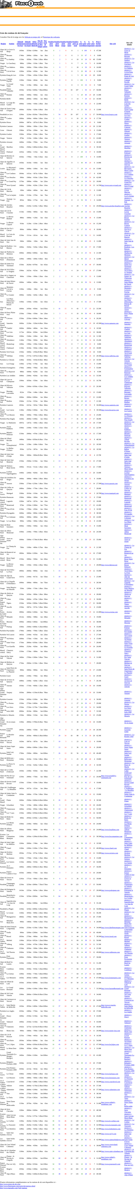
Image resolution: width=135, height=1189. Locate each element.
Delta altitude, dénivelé (34, 44)
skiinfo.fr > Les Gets (128, 332)
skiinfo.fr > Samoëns (128, 323)
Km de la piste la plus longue (40, 43)
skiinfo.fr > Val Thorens (128, 952)
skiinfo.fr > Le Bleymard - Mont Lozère (129, 168)
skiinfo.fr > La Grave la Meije (129, 50)
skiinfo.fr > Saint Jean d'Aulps (128, 455)
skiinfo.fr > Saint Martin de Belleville (128, 1006)
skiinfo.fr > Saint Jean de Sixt (128, 241)
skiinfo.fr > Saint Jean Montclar (128, 461)
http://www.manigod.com (110, 493)
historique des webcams (51, 37)
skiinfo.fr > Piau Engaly (128, 419)
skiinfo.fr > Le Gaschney (129, 63)
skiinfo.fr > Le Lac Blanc (129, 521)
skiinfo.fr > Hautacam (128, 497)
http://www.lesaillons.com (110, 830)
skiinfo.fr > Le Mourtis (129, 715)
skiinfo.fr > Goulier (128, 134)
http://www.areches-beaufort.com (112, 206)
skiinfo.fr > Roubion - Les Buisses (129, 247)
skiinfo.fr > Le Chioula (129, 360)
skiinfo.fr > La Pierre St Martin (129, 765)
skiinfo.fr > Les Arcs (128, 114)
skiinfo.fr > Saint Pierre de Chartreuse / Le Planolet (129, 670)
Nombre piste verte (51, 44)
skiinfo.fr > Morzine (128, 622)
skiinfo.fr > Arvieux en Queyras (128, 681)
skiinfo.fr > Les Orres (128, 707)
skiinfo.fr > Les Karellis (128, 646)
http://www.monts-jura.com (110, 1031)
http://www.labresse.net (109, 565)
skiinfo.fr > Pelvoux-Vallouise (128, 386)
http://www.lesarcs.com (109, 114)
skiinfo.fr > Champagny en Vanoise (128, 884)
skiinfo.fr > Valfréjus (128, 356)
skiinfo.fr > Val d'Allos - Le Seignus (128, 270)
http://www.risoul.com (109, 936)
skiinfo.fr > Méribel (128, 940)
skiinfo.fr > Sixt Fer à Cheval (128, 229)
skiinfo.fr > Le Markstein (129, 423)
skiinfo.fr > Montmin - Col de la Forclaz (128, 289)
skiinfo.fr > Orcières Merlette (128, 853)
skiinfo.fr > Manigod (128, 493)
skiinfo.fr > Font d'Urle (128, 509)
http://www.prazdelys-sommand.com (108, 777)
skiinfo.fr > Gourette (128, 699)
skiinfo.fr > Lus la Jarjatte (129, 195)
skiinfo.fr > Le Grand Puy (129, 181)
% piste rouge (89, 44)
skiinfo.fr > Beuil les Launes (128, 963)
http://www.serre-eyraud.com (111, 185)
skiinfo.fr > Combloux (128, 969)
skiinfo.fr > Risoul (128, 936)
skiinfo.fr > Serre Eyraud (128, 185)
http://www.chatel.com (109, 848)
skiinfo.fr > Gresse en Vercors (128, 878)
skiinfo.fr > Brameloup (128, 344)
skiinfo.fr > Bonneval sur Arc (128, 553)
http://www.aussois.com (109, 483)
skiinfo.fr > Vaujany (128, 692)
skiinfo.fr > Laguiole (128, 501)
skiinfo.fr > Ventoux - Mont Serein (128, 467)
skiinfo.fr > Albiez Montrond (128, 532)
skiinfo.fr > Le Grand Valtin (129, 85)
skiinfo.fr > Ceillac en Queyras (128, 488)
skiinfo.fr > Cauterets (128, 405)
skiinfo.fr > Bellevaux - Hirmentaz (128, 759)
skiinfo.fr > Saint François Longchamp (129, 927)
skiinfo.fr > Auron (128, 308)
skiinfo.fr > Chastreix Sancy (128, 651)
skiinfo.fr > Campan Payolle (128, 80)
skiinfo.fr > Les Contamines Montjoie (128, 836)
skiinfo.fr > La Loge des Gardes (129, 104)
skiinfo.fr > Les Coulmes (128, 173)
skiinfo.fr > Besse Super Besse (128, 559)
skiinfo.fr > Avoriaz (128, 612)
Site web (113, 44)
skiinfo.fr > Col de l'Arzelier (128, 212)
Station (11, 44)
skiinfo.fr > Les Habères (128, 67)
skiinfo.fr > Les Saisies (128, 862)
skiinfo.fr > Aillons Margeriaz (128, 829)
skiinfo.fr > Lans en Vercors (128, 741)
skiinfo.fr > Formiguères (128, 368)
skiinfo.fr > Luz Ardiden (128, 375)
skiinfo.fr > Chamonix (128, 1027)
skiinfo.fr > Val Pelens (128, 638)
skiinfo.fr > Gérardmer (128, 805)
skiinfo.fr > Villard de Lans (128, 982)
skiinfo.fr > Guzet (128, 676)
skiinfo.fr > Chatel (128, 848)
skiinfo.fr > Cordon (128, 118)
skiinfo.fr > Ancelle (128, 607)
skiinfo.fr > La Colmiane (129, 517)
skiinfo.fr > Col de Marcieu (128, 190)
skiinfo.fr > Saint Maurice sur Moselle (129, 588)
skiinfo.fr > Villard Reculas (128, 439)
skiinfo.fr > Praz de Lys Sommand (128, 777)
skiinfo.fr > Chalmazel (128, 348)
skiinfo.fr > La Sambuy (129, 59)
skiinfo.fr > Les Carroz (128, 410)
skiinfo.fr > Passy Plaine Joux (128, 313)
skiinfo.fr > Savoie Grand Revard (129, 782)
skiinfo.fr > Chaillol (128, 328)
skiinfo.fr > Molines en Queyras (128, 663)
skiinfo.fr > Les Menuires (129, 978)
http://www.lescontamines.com (111, 836)
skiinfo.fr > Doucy (128, 1016)
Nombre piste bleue (57, 44)
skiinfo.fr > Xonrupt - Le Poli (128, 200)
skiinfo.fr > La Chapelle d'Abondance (129, 582)
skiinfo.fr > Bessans (128, 55)
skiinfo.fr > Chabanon (128, 948)
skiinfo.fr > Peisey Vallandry (128, 90)
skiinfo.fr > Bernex (128, 397)
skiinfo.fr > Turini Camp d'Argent (128, 109)
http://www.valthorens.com (110, 952)
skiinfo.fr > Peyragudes (128, 513)
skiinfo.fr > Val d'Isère (128, 1040)
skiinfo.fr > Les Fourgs (128, 364)
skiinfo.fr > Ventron (128, 138)
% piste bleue (85, 44)
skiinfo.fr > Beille (128, 99)
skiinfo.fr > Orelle (128, 932)
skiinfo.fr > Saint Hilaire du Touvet (128, 282)
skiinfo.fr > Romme (128, 95)
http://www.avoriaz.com (109, 612)
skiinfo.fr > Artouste (128, 142)
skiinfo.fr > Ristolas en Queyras (128, 157)
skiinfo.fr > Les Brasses (128, 415)
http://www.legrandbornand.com (112, 988)
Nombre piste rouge (63, 44)
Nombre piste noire (69, 44)
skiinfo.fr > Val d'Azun (128, 352)
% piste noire (93, 44)
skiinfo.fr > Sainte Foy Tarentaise (128, 264)
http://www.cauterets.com (110, 405)
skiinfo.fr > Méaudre (128, 617)
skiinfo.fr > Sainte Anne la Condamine (129, 794)
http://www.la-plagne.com (110, 909)
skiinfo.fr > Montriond (128, 505)
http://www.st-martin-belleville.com (108, 1006)
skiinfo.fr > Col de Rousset (128, 1035)
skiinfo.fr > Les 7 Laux (128, 813)
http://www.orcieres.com (109, 853)
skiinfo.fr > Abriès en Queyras (128, 594)
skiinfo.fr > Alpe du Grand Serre (128, 577)
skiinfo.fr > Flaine (128, 800)
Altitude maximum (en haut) (27, 44)
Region (3, 44)
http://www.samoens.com (110, 323)
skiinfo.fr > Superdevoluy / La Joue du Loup (129, 903)
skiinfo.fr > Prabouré (128, 152)
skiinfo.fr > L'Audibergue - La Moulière (129, 788)
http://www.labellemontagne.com (112, 927)
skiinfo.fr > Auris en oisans (128, 539)
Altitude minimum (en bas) (20, 44)
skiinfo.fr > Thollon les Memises (128, 253)
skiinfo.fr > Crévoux (128, 318)
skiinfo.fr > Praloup (128, 627)
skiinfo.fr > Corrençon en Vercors (129, 1000)
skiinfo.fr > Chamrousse (128, 809)
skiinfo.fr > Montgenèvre (128, 917)
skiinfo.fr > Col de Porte (128, 71)
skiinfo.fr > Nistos (128, 122)
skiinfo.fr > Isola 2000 (128, 711)
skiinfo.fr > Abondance (128, 340)
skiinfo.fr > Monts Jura (128, 1031)
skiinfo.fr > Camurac (128, 126)
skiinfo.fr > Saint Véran (128, 642)
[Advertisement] (103, 15)
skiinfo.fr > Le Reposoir (129, 372)
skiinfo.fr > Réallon (128, 401)
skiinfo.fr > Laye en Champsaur (128, 380)
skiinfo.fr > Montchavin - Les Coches (129, 896)
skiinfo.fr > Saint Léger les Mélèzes (128, 843)
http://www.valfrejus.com (110, 356)
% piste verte (81, 44)
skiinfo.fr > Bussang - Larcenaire (128, 392)
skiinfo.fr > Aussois (128, 483)
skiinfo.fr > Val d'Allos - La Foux (128, 571)
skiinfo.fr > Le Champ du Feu (129, 547)
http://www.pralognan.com (110, 890)
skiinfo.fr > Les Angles (128, 1011)
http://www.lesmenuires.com (111, 978)
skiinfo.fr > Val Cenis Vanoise (128, 994)
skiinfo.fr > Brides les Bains (128, 818)
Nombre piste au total (75, 44)
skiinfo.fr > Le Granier (129, 295)
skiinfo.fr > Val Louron (128, 634)
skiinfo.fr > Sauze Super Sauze (128, 747)
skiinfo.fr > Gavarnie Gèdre (128, 730)
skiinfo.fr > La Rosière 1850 (129, 735)
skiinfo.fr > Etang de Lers (129, 75)
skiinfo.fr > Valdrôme (128, 336)
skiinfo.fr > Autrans (128, 686)
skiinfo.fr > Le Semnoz (129, 858)
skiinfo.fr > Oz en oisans (128, 722)
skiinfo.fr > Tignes (128, 603)
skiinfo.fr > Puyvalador (128, 631)
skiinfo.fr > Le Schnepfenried (129, 444)
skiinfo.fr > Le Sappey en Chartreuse (129, 276)
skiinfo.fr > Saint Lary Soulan (128, 753)
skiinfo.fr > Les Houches (128, 177)
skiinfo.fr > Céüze (128, 599)
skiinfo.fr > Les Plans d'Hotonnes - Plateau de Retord (128, 302)
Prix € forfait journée (98, 44)
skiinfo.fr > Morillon (128, 147)
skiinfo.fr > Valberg (128, 944)
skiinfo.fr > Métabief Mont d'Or (128, 922)
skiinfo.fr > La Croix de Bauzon (129, 235)
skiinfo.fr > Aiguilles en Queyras (128, 163)
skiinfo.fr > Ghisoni (128, 130)
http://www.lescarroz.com (110, 410)
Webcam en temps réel (32, 37)
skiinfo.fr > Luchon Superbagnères (129, 473)
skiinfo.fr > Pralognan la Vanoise (128, 890)
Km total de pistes (45, 43)
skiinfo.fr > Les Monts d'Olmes (128, 824)
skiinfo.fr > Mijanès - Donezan (128, 433)
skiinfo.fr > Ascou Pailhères (128, 428)
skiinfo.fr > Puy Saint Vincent (128, 657)
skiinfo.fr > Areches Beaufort (128, 206)
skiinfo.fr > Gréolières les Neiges (129, 478)
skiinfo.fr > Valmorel (128, 1022)
